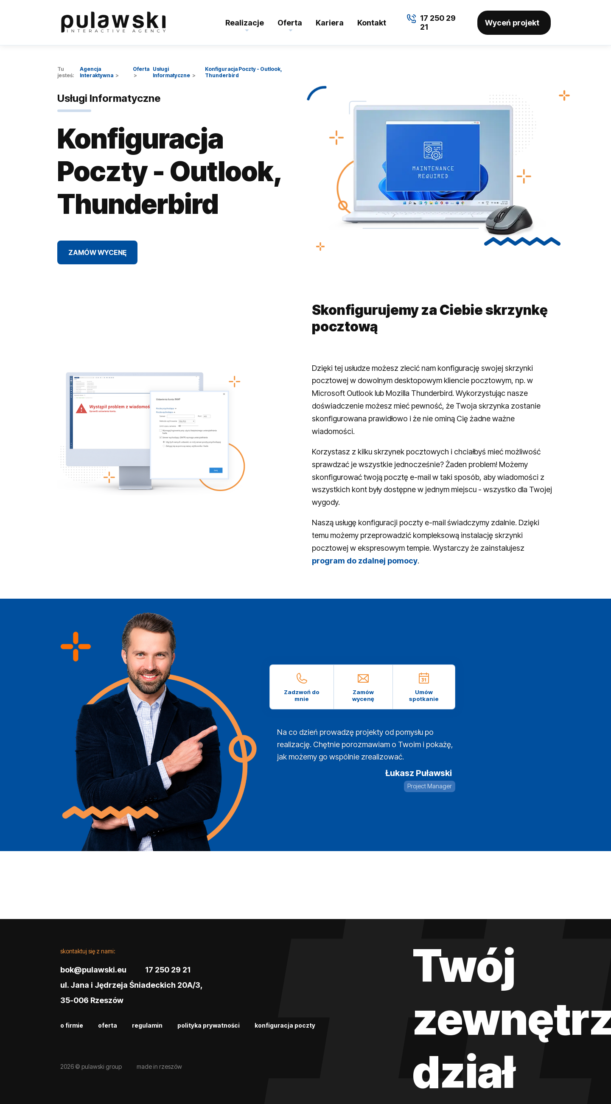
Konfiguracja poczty (285, 1025)
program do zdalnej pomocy (365, 560)
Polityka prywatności (208, 1025)
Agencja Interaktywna (96, 72)
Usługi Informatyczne (171, 72)
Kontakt (371, 22)
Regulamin (147, 1025)
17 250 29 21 (168, 969)
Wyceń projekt (512, 22)
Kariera (330, 22)
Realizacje (244, 22)
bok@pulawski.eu (93, 969)
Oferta (289, 22)
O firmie (71, 1025)
